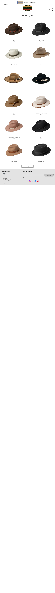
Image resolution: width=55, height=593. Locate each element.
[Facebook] (35, 181)
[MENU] (5, 9)
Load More (27, 166)
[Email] (32, 175)
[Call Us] (7, 174)
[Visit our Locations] (8, 177)
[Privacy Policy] (8, 183)
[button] (52, 9)
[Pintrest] (38, 181)
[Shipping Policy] (8, 178)
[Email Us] (6, 175)
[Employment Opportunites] (8, 180)
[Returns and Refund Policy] (8, 179)
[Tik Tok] (32, 181)
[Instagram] (30, 181)
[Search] (5, 4)
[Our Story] (7, 173)
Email (24, 173)
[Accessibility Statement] (8, 182)
